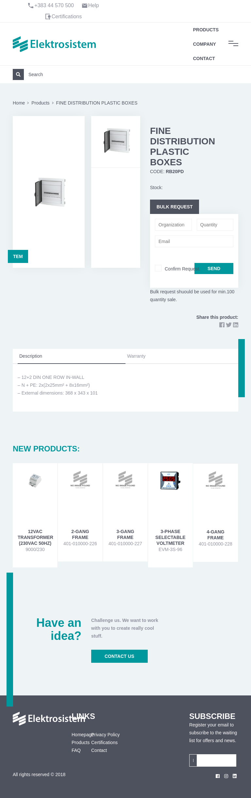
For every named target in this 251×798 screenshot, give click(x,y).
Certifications (67, 16)
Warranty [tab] (136, 356)
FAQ (76, 750)
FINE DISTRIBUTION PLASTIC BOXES (97, 103)
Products (206, 29)
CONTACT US (119, 656)
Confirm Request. (182, 268)
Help (93, 5)
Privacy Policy (105, 734)
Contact (204, 58)
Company (204, 44)
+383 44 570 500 (54, 5)
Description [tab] (30, 356)
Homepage (76, 734)
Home (19, 103)
